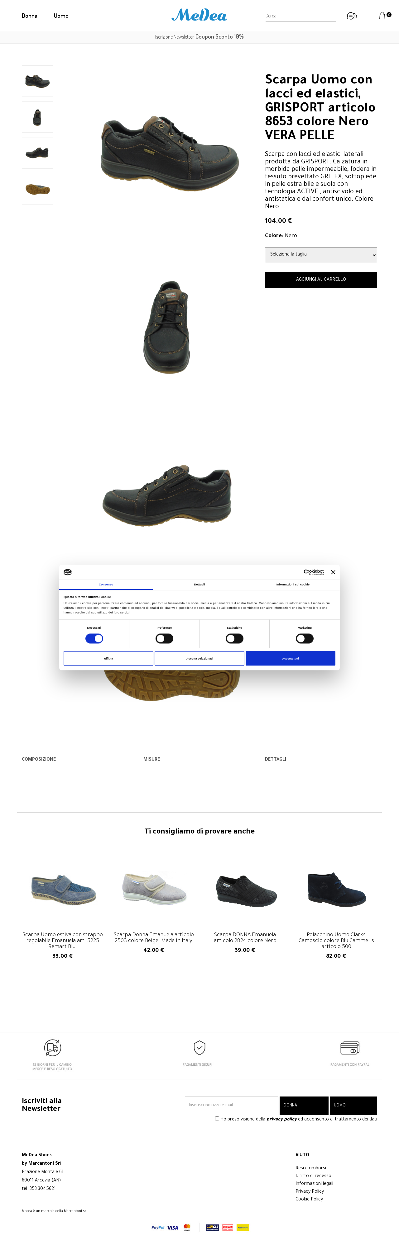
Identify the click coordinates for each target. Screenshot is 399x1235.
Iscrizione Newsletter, (199, 37)
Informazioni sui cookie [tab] (293, 584)
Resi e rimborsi (311, 1168)
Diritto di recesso (313, 1176)
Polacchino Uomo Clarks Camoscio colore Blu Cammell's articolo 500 (336, 941)
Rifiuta (108, 658)
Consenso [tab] (106, 584)
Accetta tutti (290, 658)
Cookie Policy (309, 1199)
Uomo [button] (61, 15)
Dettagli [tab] (199, 584)
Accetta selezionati (199, 658)
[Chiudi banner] (333, 572)
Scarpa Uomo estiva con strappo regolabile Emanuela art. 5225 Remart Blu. (62, 941)
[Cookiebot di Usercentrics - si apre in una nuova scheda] (296, 572)
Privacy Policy (310, 1192)
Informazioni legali (314, 1184)
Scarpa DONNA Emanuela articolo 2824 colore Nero (245, 938)
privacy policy (282, 1119)
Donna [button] (29, 15)
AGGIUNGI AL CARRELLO (321, 280)
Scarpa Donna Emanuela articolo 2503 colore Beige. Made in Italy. (154, 938)
